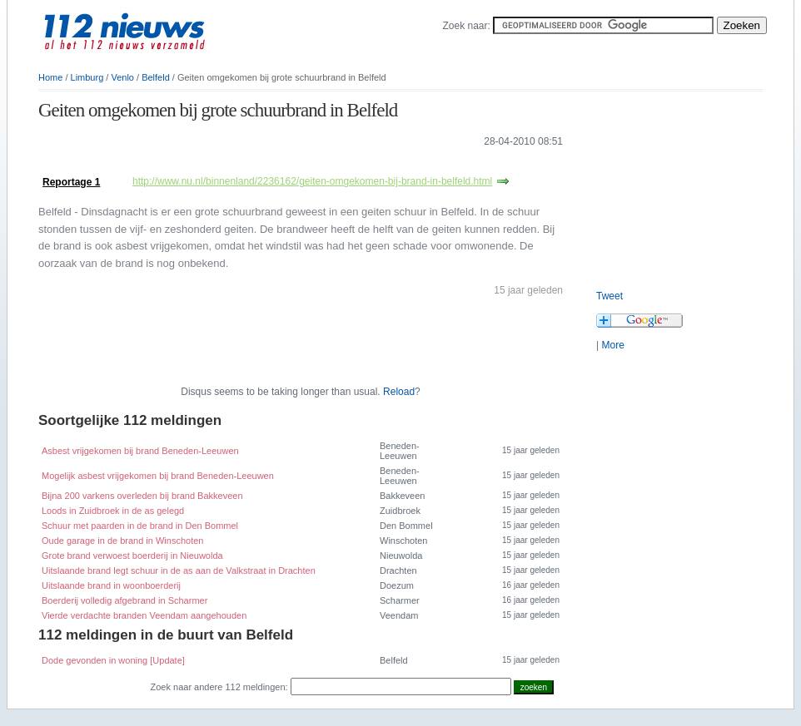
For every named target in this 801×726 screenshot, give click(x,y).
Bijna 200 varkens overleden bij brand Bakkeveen (142, 496)
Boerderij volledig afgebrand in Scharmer (124, 600)
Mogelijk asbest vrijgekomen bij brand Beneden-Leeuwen (158, 476)
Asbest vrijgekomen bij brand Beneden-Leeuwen (140, 451)
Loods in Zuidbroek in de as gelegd (113, 511)
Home (50, 77)
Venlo (122, 77)
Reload (399, 392)
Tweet (609, 296)
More (612, 345)
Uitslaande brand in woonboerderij (111, 585)
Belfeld (156, 77)
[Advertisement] (233, 165)
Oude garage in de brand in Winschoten (122, 541)
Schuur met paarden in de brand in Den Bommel (140, 526)
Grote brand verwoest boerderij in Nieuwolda (132, 556)
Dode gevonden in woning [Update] (113, 660)
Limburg (87, 77)
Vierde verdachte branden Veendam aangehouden (144, 615)
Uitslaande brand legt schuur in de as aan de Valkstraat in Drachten (179, 570)
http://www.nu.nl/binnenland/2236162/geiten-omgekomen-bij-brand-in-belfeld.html (312, 181)
